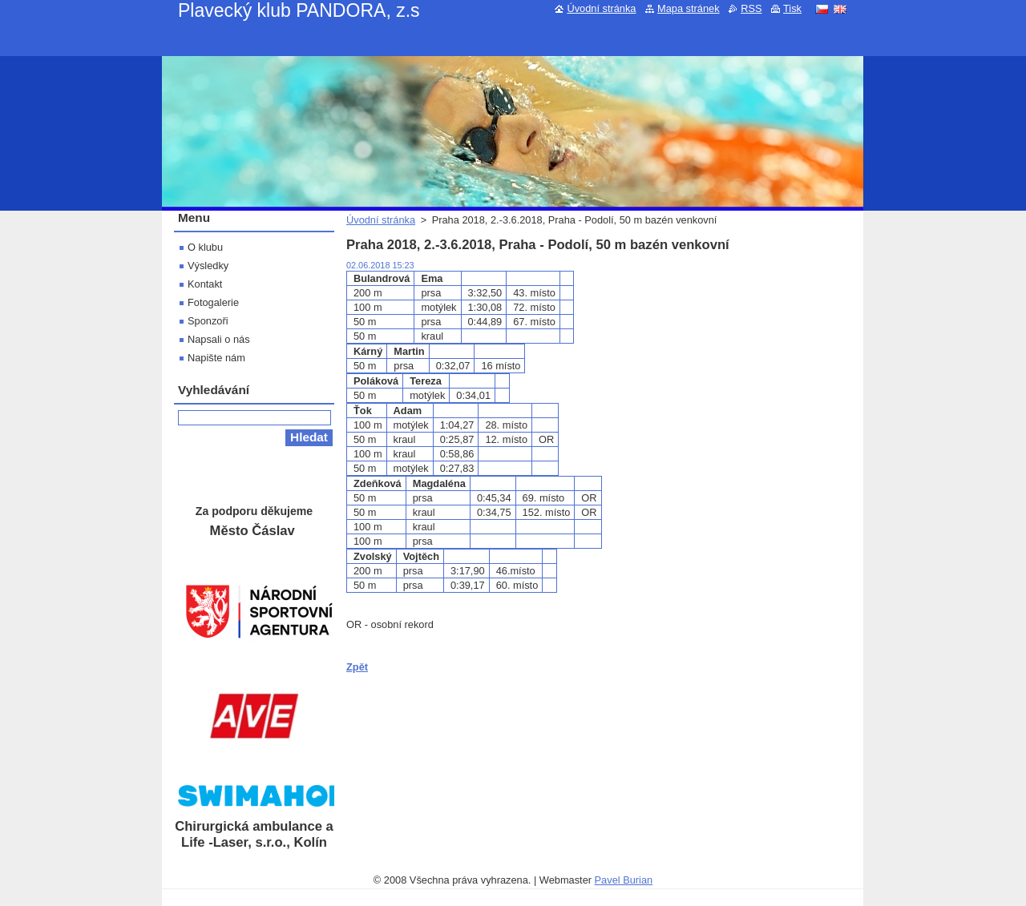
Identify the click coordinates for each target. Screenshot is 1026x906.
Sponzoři (208, 321)
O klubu (205, 247)
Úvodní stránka (380, 220)
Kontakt (205, 284)
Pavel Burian (624, 880)
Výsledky (208, 266)
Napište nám (216, 358)
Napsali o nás (219, 339)
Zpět (357, 667)
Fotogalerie (213, 302)
